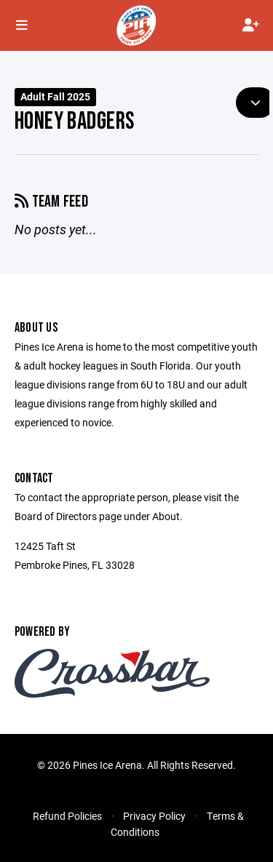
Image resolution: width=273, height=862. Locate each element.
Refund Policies (67, 816)
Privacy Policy (154, 816)
